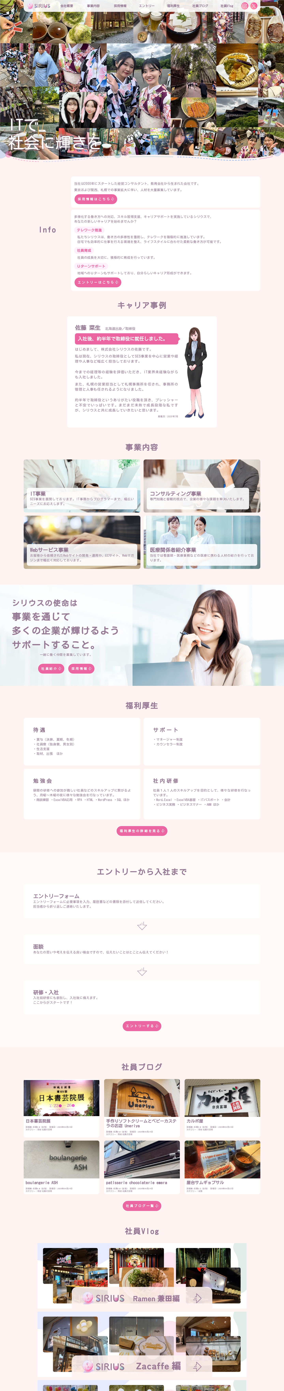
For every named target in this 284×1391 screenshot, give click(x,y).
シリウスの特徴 (122, 1361)
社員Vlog (226, 5)
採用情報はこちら (96, 199)
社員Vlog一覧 (142, 1328)
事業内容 (93, 5)
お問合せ (139, 1376)
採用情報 (81, 668)
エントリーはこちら (98, 282)
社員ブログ (200, 5)
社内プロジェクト (152, 1369)
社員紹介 (51, 668)
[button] (6, 80)
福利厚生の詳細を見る (142, 831)
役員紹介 (117, 1353)
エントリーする (142, 1026)
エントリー (147, 5)
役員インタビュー (150, 1361)
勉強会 (129, 1369)
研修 (115, 1369)
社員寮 (175, 1369)
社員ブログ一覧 (142, 1206)
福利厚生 (99, 1369)
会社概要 (99, 1353)
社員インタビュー (180, 1361)
